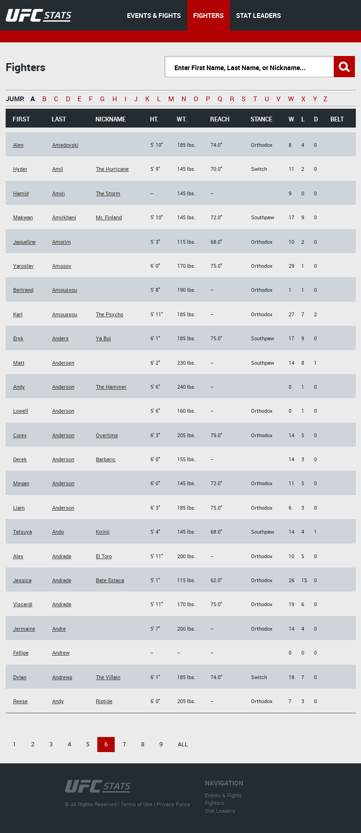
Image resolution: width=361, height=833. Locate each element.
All (183, 744)
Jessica (22, 580)
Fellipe (21, 652)
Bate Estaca (110, 580)
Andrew (61, 652)
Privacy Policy (173, 804)
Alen (18, 144)
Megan (21, 483)
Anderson (63, 386)
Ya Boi (103, 338)
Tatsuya (22, 531)
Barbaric (106, 459)
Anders (60, 338)
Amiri (58, 193)
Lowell (20, 410)
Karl (18, 314)
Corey (20, 435)
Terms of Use (136, 804)
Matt (18, 362)
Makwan (23, 217)
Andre (59, 628)
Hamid (21, 193)
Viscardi (22, 604)
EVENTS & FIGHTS (154, 15)
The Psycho (109, 314)
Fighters (214, 802)
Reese (20, 701)
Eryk (18, 338)
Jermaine (24, 628)
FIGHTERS (208, 15)
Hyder (20, 168)
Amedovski (65, 144)
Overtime (107, 435)
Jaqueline (24, 241)
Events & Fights (223, 795)
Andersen (63, 362)
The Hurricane (112, 168)
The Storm (108, 193)
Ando (58, 531)
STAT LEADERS (258, 15)
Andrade (61, 556)
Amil (57, 168)
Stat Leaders (220, 810)
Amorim (61, 241)
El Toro (104, 556)
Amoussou (64, 289)
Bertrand (23, 289)
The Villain (108, 677)
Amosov (61, 265)
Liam (19, 507)
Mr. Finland (109, 217)
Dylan (19, 677)
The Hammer (111, 386)
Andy (19, 386)
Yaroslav (23, 265)
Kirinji (103, 531)
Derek (20, 459)
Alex (18, 556)
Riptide (104, 701)
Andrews (62, 677)
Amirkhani (64, 217)
